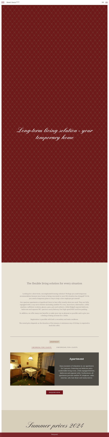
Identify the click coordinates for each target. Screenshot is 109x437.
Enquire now (54, 392)
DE (103, 2)
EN (106, 2)
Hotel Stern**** (13, 2)
